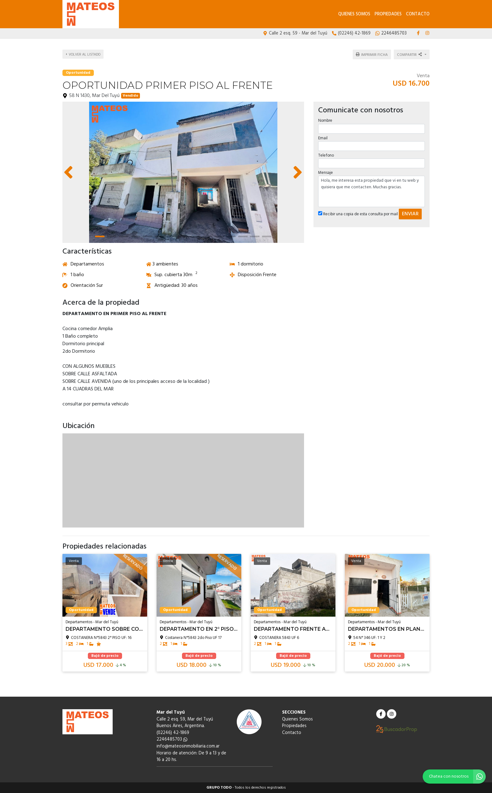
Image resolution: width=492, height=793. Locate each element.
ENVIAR (410, 214)
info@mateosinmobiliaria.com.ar (188, 746)
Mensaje (325, 173)
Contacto (418, 14)
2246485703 (172, 739)
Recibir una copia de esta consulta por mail (358, 214)
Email (323, 138)
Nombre (325, 121)
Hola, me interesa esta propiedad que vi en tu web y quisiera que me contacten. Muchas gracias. (371, 191)
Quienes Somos (354, 14)
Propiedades (388, 14)
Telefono (326, 155)
